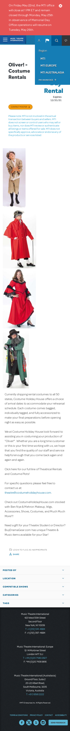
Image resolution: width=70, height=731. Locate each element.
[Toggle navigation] (4, 39)
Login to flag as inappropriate (30, 549)
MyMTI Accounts (39, 40)
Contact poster (19, 106)
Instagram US (43, 722)
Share (16, 554)
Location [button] (9, 578)
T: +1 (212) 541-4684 (35, 629)
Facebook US (22, 722)
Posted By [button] (9, 570)
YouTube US (36, 722)
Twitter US (29, 722)
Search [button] (56, 40)
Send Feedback (58, 722)
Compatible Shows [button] (15, 586)
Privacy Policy (36, 715)
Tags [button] (6, 603)
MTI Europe (49, 65)
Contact (49, 715)
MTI (43, 58)
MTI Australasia (52, 72)
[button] (47, 40)
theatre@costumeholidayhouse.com (28, 493)
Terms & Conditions (19, 715)
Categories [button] (10, 595)
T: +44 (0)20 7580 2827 (35, 658)
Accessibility (61, 715)
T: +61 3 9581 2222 (35, 694)
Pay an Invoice (46, 80)
